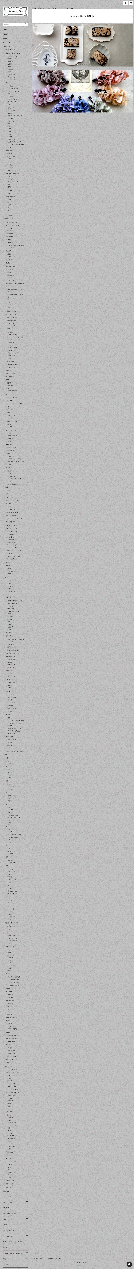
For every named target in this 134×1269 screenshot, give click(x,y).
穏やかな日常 (11, 542)
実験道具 (10, 1101)
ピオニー (10, 1164)
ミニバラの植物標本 (13, 979)
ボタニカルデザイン (13, 101)
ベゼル (9, 424)
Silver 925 (9, 465)
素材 (7, 380)
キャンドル (10, 1078)
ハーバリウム (11, 1026)
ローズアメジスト (12, 772)
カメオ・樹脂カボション (14, 391)
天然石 (9, 383)
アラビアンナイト (12, 547)
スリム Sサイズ (12, 943)
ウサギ (9, 305)
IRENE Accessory (11, 83)
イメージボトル (10, 1020)
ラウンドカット (11, 447)
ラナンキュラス (11, 586)
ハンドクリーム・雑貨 (12, 1089)
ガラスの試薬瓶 (12, 1029)
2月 (7, 767)
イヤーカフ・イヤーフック (13, 500)
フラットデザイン (12, 606)
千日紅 (9, 960)
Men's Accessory (12, 162)
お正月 (9, 199)
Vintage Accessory (12, 173)
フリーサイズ (9, 400)
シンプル (9, 427)
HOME (34, 8)
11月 (7, 897)
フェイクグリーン (12, 56)
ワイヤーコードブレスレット (14, 550)
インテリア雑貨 (11, 79)
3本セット (10, 1014)
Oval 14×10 (11, 326)
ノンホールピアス (11, 497)
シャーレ (8, 974)
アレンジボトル (11, 965)
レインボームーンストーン (14, 834)
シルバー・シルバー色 (12, 512)
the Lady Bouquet (12, 1059)
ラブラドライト (11, 775)
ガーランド (10, 1048)
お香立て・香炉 (11, 1086)
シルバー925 (10, 361)
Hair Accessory (11, 105)
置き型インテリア (12, 1050)
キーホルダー (11, 1108)
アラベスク (10, 280)
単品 (8, 929)
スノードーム (11, 1024)
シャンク (9, 418)
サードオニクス (11, 863)
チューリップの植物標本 (14, 977)
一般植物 (10, 957)
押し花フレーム (10, 1045)
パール (9, 388)
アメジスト (10, 770)
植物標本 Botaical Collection (48, 8)
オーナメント (9, 269)
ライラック (10, 129)
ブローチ (10, 96)
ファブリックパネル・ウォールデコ (14, 751)
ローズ (9, 1167)
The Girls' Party (11, 1056)
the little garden (11, 1038)
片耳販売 (8, 503)
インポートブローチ (11, 1181)
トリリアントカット (12, 342)
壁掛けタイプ (11, 254)
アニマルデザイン (12, 99)
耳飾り (6, 487)
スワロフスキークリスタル (15, 459)
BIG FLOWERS (12, 608)
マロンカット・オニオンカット (15, 337)
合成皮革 (10, 627)
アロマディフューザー (12, 222)
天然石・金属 (11, 139)
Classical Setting (11, 317)
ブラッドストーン (12, 787)
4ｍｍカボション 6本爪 (15, 404)
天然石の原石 (10, 150)
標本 (8, 1128)
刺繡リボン (10, 629)
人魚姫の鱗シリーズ (13, 611)
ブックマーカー (11, 77)
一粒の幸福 (10, 539)
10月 (7, 885)
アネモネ (10, 1177)
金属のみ (8, 370)
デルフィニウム (11, 126)
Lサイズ (9, 231)
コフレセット (11, 997)
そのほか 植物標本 (13, 982)
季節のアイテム (10, 196)
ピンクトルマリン (12, 891)
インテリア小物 (11, 1123)
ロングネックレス (11, 314)
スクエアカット (11, 450)
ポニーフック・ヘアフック (14, 116)
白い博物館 (9, 237)
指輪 (8, 94)
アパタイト (10, 763)
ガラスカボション (12, 436)
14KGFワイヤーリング (12, 412)
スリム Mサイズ (12, 941)
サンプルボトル (10, 926)
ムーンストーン (11, 832)
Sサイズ (9, 228)
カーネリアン (11, 851)
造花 (8, 718)
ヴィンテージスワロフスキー (15, 461)
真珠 (8, 829)
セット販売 (10, 233)
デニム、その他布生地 (13, 731)
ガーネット (10, 761)
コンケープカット (12, 348)
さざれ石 (10, 158)
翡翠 (8, 812)
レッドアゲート (11, 854)
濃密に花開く (10, 736)
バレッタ (9, 113)
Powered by (82, 1265)
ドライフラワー (11, 1133)
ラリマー (9, 839)
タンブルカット (11, 345)
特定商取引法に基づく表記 (54, 1259)
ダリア (9, 1170)
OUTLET (9, 263)
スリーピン (10, 745)
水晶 (8, 798)
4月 (7, 792)
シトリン (9, 902)
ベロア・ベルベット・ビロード (15, 144)
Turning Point (11, 559)
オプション (10, 1004)
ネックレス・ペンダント (10, 311)
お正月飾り (10, 1117)
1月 (7, 758)
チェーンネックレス (12, 353)
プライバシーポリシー (39, 1259)
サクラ (9, 134)
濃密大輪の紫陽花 (12, 603)
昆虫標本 (10, 69)
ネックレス (10, 86)
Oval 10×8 (10, 323)
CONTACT (6, 1191)
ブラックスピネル (12, 879)
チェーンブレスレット (12, 528)
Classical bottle (12, 1035)
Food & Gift (10, 190)
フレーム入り (11, 350)
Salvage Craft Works (13, 53)
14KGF (8, 329)
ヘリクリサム (11, 968)
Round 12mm (11, 320)
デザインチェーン (12, 532)
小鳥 (8, 307)
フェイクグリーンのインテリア (14, 225)
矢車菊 (9, 624)
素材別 (8, 468)
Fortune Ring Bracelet (14, 545)
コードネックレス (12, 355)
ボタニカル (10, 275)
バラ (8, 950)
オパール (10, 888)
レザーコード (11, 554)
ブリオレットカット (12, 334)
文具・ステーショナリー (12, 1092)
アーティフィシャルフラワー (15, 519)
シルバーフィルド (12, 364)
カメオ (9, 441)
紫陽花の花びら (10, 656)
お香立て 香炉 (10, 266)
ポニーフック (9, 636)
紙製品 (9, 72)
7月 (7, 845)
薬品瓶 (8, 1032)
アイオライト (11, 877)
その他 (9, 358)
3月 (7, 781)
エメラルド (10, 807)
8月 (7, 857)
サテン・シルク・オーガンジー (15, 723)
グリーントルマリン (12, 815)
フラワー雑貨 (11, 1146)
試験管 (8, 988)
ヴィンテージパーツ (13, 509)
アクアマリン (11, 784)
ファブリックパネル (11, 1069)
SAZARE (8, 562)
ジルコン (10, 801)
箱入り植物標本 (12, 1041)
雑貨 (5, 1066)
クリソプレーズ (11, 810)
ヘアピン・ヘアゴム (13, 667)
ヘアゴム (8, 633)
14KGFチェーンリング (12, 421)
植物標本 (10, 61)
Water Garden (10, 1000)
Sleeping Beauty (11, 1017)
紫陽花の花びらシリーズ (14, 601)
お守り (9, 1106)
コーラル (10, 789)
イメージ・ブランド (9, 50)
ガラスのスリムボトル (12, 935)
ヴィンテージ (11, 385)
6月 (7, 826)
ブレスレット (11, 167)
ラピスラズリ (11, 872)
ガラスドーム (11, 1138)
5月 (7, 804)
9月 (7, 866)
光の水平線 (10, 534)
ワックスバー (11, 1081)
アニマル (10, 277)
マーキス (10, 340)
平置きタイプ (11, 256)
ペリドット (10, 860)
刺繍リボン (10, 136)
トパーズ (9, 900)
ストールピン (9, 1184)
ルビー (9, 848)
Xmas (9, 1115)
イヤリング (9, 494)
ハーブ (9, 963)
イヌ (8, 302)
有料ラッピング (10, 1152)
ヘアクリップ (11, 118)
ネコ (8, 299)
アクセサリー (11, 74)
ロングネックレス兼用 (13, 556)
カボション (10, 332)
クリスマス (10, 215)
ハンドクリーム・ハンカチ (14, 193)
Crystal (9, 153)
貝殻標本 (10, 66)
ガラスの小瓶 (10, 946)
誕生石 (6, 755)
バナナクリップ (11, 108)
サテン (9, 147)
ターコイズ (10, 909)
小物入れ (10, 1149)
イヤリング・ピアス (12, 88)
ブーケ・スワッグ (12, 1136)
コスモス (10, 131)
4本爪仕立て (10, 444)
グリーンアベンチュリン (14, 817)
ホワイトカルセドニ (13, 837)
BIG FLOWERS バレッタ (13, 653)
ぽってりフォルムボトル (12, 985)
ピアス (8, 491)
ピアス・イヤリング (12, 182)
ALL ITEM (6, 42)
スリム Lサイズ (12, 938)
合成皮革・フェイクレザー (14, 142)
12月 (7, 906)
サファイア (10, 869)
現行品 (9, 187)
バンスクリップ (11, 110)
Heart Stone (11, 156)
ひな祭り (10, 205)
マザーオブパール (12, 820)
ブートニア (10, 1175)
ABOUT (5, 34)
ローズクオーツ (12, 893)
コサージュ (10, 121)
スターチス (10, 955)
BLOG (5, 38)
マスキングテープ (12, 1095)
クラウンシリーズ (11, 430)
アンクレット (11, 165)
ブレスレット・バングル (13, 91)
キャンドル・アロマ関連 (12, 1072)
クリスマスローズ (12, 1172)
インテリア (9, 1112)
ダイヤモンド (11, 796)
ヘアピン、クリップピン (12, 650)
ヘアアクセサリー (9, 577)
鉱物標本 (10, 64)
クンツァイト (11, 874)
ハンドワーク (11, 415)
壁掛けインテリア (12, 1053)
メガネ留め (10, 537)
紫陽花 (9, 123)
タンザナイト (11, 911)
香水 (8, 1075)
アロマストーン (11, 59)
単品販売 (8, 251)
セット (9, 932)
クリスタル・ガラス (12, 571)
